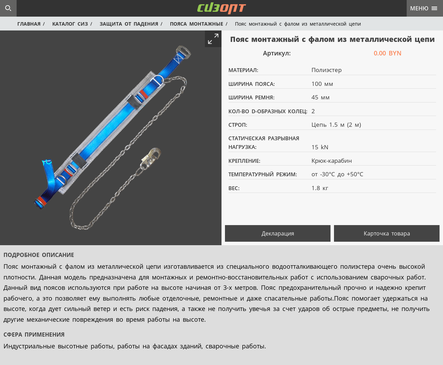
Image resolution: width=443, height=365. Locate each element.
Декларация (278, 233)
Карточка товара (387, 233)
